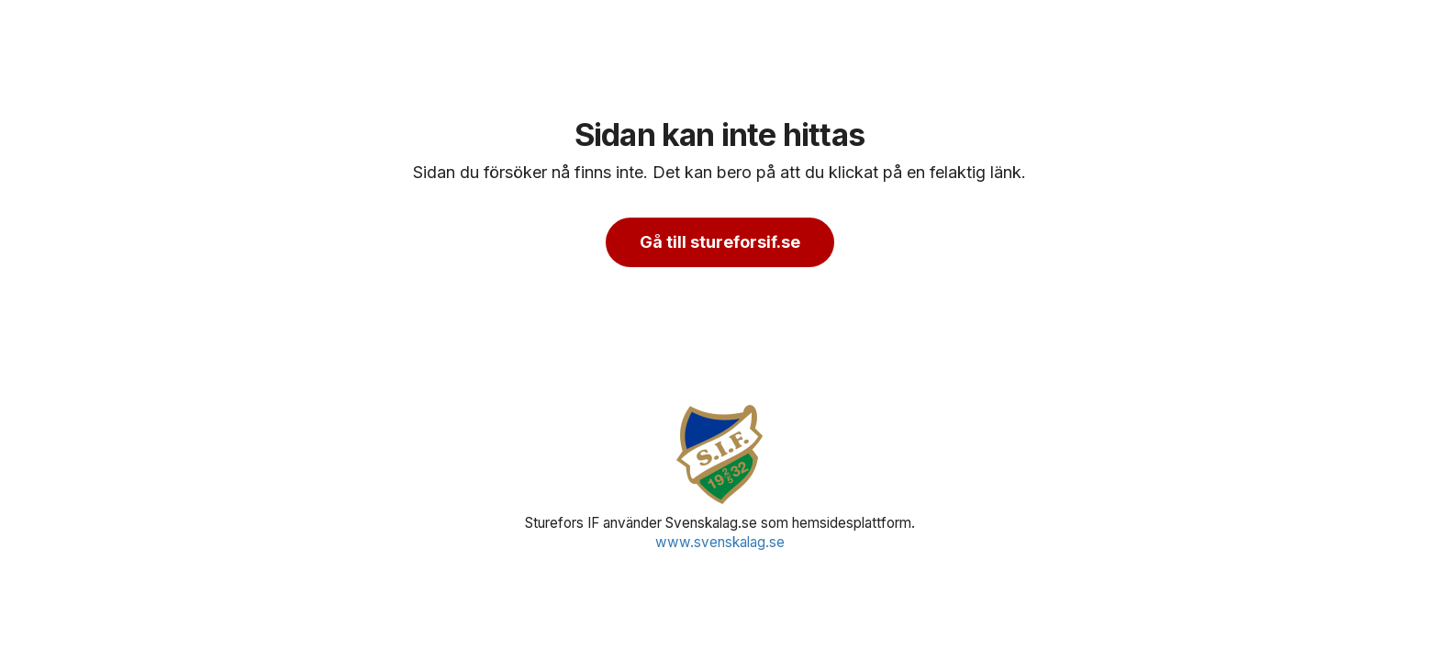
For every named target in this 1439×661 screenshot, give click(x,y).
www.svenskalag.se (720, 542)
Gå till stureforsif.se (720, 242)
